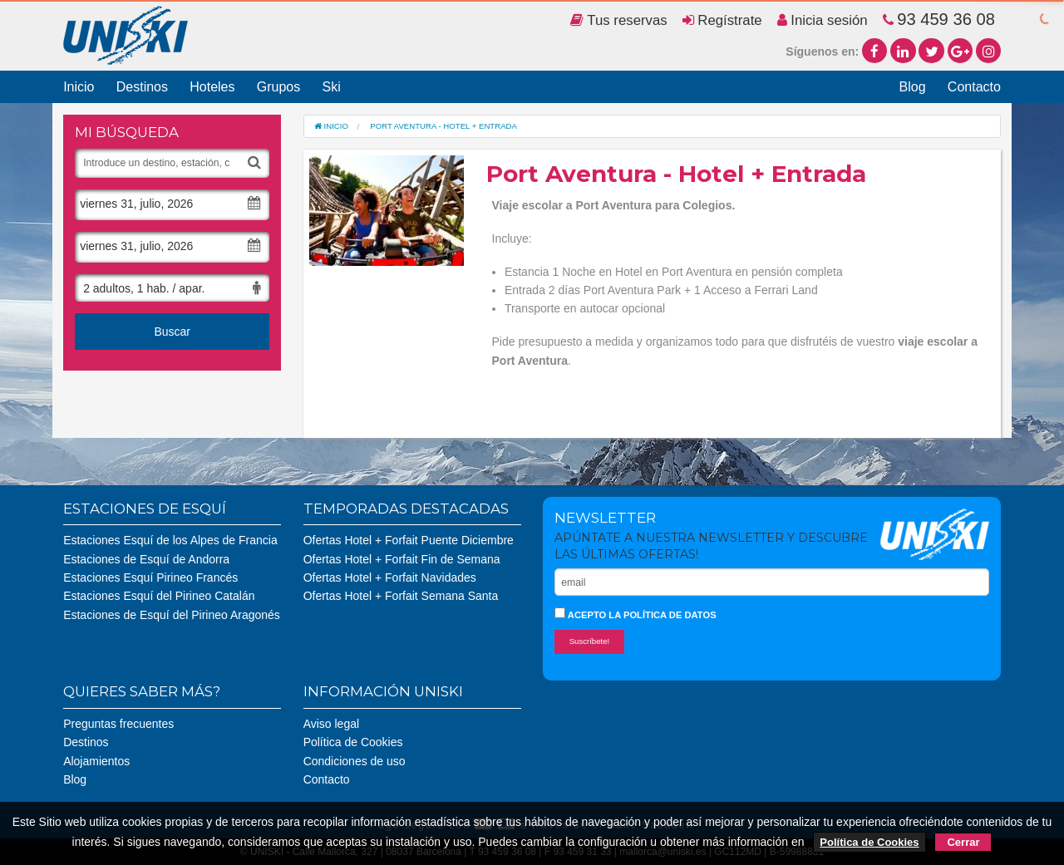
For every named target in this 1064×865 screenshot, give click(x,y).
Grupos (278, 87)
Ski (331, 87)
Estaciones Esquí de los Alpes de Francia (170, 540)
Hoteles (212, 87)
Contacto (974, 87)
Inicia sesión (822, 20)
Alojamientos (96, 761)
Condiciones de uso (354, 761)
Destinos (142, 87)
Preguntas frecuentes (118, 723)
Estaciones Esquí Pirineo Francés (150, 577)
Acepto (635, 613)
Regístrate (722, 20)
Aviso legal (331, 723)
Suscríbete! (589, 641)
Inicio (78, 87)
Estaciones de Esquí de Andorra (146, 559)
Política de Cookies (353, 742)
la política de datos (662, 615)
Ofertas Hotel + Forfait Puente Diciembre (408, 540)
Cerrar (963, 842)
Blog (912, 87)
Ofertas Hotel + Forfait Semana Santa (401, 595)
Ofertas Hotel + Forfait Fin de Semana (401, 559)
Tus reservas (618, 20)
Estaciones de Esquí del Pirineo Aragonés (171, 615)
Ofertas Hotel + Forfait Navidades (389, 577)
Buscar (172, 331)
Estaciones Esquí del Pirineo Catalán (158, 595)
